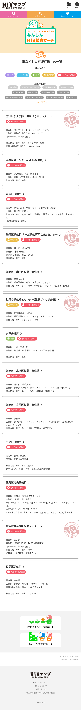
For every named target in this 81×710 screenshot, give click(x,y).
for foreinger (68, 8)
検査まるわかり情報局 (38, 627)
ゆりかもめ (71, 97)
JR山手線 (13, 87)
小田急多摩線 (18, 92)
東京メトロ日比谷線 (34, 97)
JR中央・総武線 (66, 87)
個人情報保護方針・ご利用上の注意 (40, 693)
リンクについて (40, 686)
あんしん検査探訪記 (39, 644)
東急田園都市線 (48, 92)
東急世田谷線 (63, 92)
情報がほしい (13, 16)
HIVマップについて (40, 683)
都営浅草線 (32, 92)
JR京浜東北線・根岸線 (30, 87)
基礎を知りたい (67, 16)
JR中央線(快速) (50, 87)
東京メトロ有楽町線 (55, 97)
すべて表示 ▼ (41, 102)
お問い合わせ (40, 689)
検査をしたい (40, 16)
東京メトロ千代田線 (14, 97)
